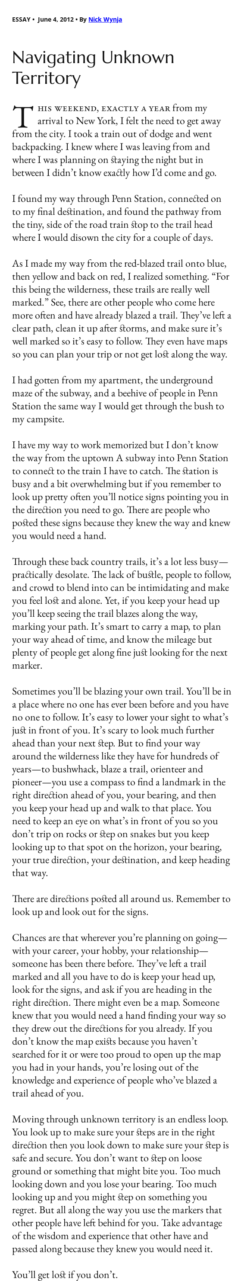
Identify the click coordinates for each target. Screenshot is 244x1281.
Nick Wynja (105, 19)
